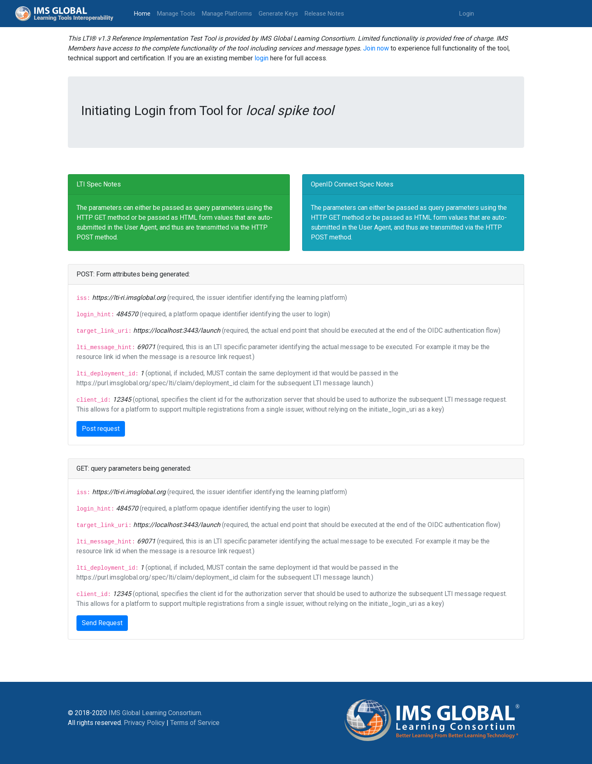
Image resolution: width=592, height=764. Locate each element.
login (261, 58)
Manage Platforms (227, 13)
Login (466, 13)
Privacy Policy (144, 723)
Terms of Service (195, 723)
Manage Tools (176, 13)
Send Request (102, 623)
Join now (376, 48)
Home (144, 13)
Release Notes (324, 13)
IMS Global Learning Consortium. (155, 713)
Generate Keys (278, 13)
